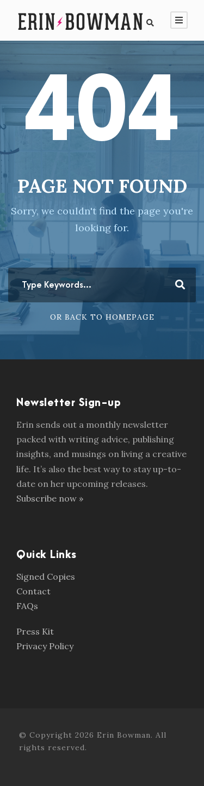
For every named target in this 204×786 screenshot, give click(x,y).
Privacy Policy (44, 646)
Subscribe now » (49, 498)
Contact (33, 591)
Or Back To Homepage (102, 317)
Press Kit (35, 631)
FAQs (27, 605)
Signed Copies (45, 576)
